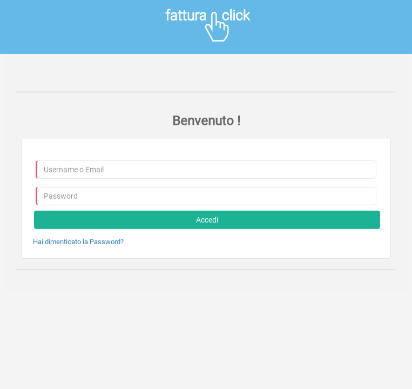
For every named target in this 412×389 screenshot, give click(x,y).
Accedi (207, 220)
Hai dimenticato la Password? (78, 242)
